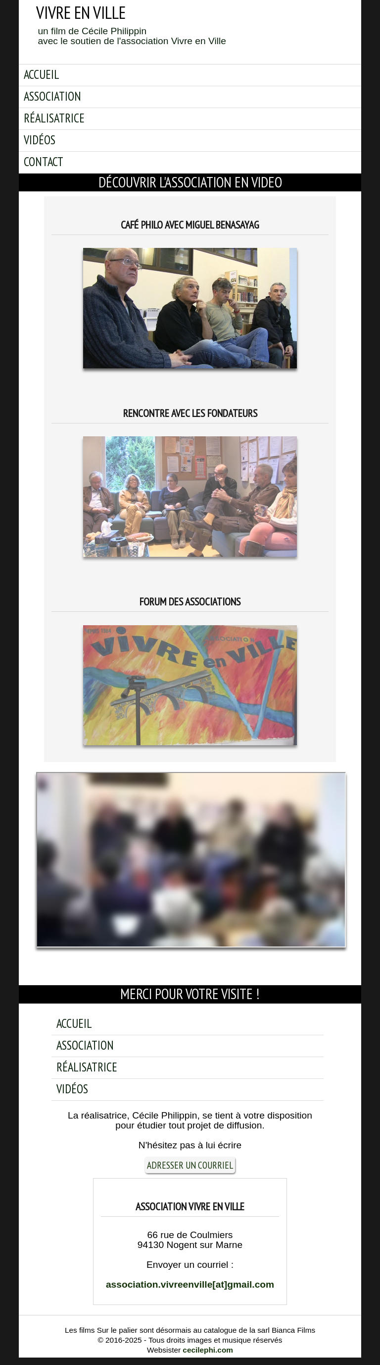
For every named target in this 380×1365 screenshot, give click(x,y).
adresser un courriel (190, 1165)
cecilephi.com (208, 1350)
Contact (43, 162)
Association (52, 96)
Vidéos (39, 140)
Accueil (41, 74)
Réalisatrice (54, 118)
